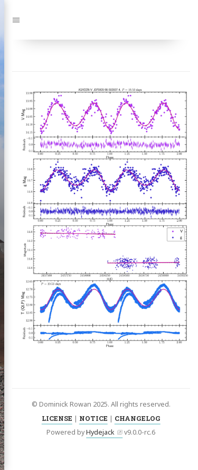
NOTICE (93, 418)
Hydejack (100, 432)
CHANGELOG (138, 418)
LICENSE (57, 418)
